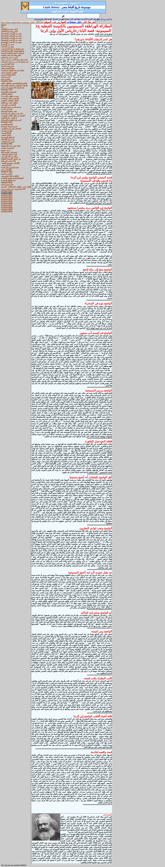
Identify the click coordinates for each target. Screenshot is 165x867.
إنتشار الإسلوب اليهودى (9, 100)
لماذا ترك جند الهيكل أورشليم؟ (12, 70)
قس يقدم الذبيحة (7, 66)
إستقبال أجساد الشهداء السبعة (12, 53)
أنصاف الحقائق (6, 94)
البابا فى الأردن (6, 109)
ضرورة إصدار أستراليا (9, 126)
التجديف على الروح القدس (11, 128)
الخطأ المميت (6, 133)
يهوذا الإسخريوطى (7, 68)
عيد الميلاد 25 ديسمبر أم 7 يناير (12, 88)
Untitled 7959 (6, 172)
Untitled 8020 (6, 191)
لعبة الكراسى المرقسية (10, 167)
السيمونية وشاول (7, 148)
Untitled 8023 (6, 197)
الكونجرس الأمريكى (8, 105)
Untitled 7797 (6, 122)
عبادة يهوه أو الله (7, 184)
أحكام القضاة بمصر (8, 75)
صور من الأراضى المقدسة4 (11, 40)
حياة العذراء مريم (7, 64)
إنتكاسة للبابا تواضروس (10, 176)
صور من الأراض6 (7, 44)
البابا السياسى (6, 165)
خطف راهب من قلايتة (9, 103)
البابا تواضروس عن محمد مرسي (13, 189)
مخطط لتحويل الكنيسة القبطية (12, 51)
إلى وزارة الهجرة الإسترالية (11, 120)
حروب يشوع (5, 150)
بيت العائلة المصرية (8, 180)
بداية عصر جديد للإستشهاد (10, 146)
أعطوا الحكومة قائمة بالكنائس (12, 178)
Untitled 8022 (6, 195)
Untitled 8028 (6, 207)
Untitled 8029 (6, 209)
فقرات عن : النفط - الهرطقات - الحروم (16, 187)
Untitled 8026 (6, 203)
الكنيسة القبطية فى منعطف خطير (14, 83)
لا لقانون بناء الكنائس (9, 118)
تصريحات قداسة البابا (9, 152)
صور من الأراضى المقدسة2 (11, 36)
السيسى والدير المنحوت (10, 98)
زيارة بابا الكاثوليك (7, 139)
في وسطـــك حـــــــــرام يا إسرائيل (14, 62)
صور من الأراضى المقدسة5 (11, 42)
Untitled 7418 (6, 81)
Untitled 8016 (6, 182)
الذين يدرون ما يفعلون (9, 57)
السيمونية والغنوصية (8, 92)
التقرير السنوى (6, 131)
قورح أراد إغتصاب (7, 141)
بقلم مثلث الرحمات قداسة (11, 55)
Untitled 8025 (6, 201)
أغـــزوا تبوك (5, 77)
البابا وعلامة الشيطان (9, 154)
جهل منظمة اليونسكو (9, 111)
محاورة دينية (5, 79)
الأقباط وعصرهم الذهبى (10, 163)
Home (3, 25)
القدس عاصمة (6, 174)
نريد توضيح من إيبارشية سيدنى (12, 49)
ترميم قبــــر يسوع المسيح (11, 107)
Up (2, 27)
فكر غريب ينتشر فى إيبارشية (12, 113)
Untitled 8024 (6, 199)
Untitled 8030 (6, 211)
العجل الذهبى (6, 135)
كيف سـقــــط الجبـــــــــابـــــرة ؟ (14, 59)
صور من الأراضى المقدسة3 (11, 38)
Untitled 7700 (6, 90)
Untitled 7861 (6, 144)
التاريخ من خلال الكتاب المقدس (13, 116)
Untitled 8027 (6, 205)
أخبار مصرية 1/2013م (9, 29)
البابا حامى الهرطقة (8, 161)
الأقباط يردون (6, 170)
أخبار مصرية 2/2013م (9, 31)
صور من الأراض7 (7, 46)
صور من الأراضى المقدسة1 (11, 33)
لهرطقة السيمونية (7, 137)
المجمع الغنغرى (7, 124)
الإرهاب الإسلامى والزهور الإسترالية (14, 85)
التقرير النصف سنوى (9, 72)
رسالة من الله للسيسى (9, 157)
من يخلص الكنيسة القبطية (11, 159)
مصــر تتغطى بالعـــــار (10, 96)
